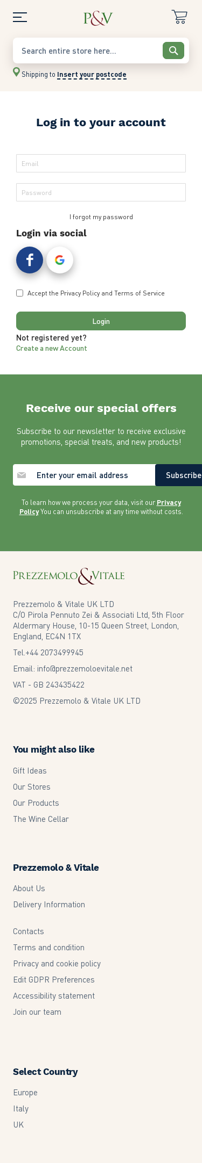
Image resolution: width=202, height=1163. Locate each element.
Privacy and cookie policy (57, 963)
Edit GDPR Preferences (54, 979)
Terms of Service (139, 293)
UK (18, 1124)
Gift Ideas (30, 770)
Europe (25, 1092)
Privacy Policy (80, 293)
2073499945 (54, 652)
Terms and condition (49, 947)
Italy (21, 1108)
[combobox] (101, 50)
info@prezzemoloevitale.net (85, 668)
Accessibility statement (54, 995)
